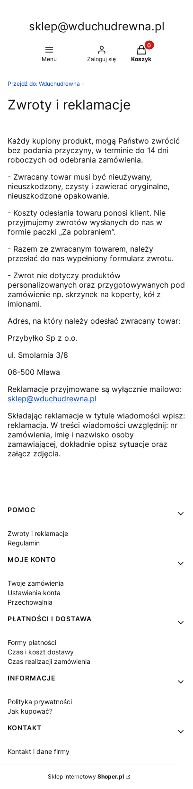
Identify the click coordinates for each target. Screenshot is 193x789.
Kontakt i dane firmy (39, 751)
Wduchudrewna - (46, 83)
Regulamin (24, 543)
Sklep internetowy (86, 776)
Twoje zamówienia (36, 583)
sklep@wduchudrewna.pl (52, 398)
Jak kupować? (30, 711)
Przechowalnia (30, 602)
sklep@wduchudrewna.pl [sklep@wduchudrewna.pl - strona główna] (97, 26)
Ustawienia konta (34, 593)
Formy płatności (32, 642)
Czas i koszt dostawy (41, 652)
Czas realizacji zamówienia (49, 661)
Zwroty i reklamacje (38, 533)
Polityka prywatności (40, 702)
